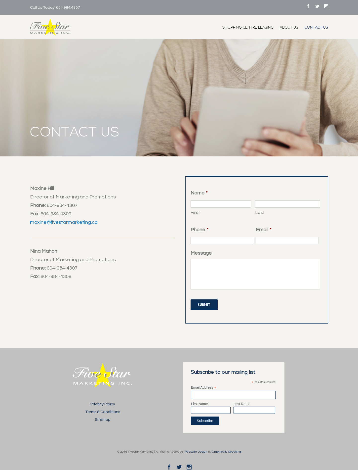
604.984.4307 (68, 7)
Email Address (203, 387)
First (195, 212)
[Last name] (287, 204)
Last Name (242, 404)
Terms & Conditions (102, 412)
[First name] (221, 204)
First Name (199, 404)
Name (199, 192)
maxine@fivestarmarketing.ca (64, 222)
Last (260, 212)
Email (263, 229)
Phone (199, 229)
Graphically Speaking (226, 451)
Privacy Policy (102, 404)
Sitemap (103, 420)
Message (201, 253)
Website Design (196, 451)
